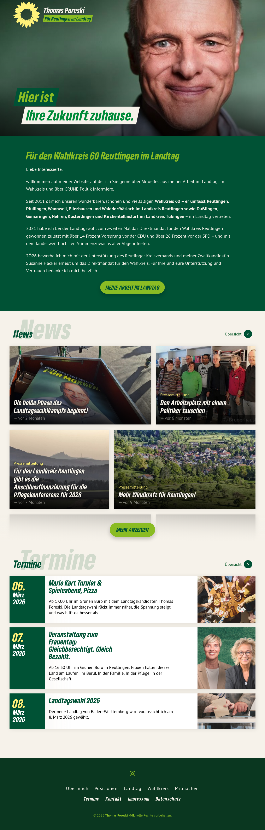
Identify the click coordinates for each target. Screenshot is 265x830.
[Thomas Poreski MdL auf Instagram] (249, 6)
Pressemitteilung (175, 399)
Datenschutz (168, 799)
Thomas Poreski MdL (120, 815)
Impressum (139, 799)
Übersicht (234, 334)
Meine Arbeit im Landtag (133, 287)
